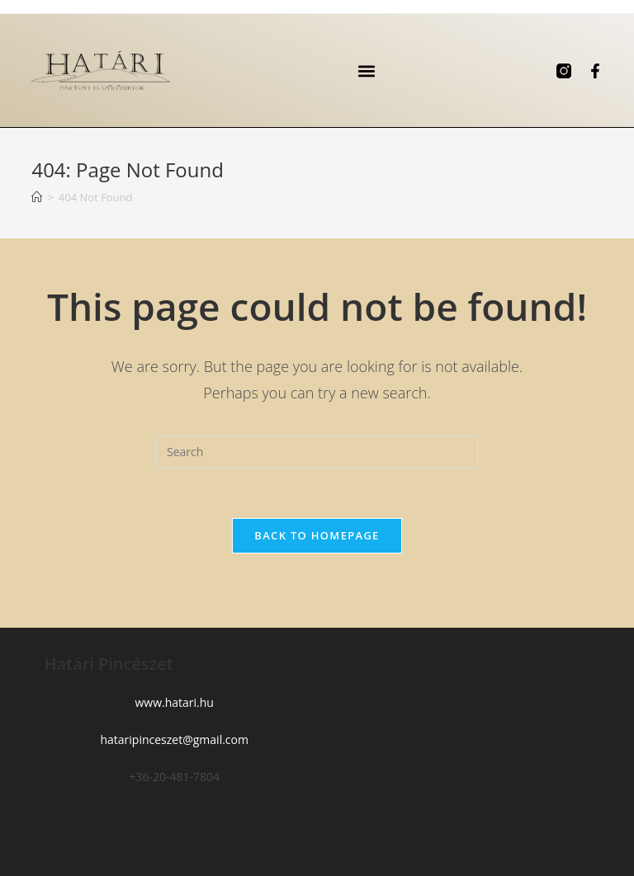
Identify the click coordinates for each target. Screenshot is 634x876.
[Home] (36, 197)
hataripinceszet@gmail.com (174, 739)
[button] (367, 70)
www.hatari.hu (174, 702)
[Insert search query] (317, 452)
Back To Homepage (316, 535)
